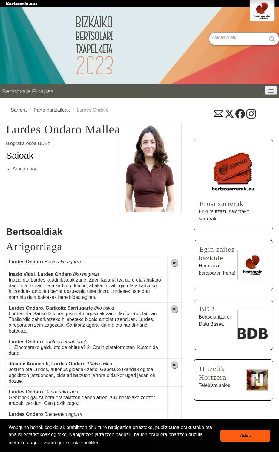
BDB (207, 309)
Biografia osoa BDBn (28, 143)
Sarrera (19, 110)
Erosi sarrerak (221, 203)
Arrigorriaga (25, 168)
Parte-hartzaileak (52, 110)
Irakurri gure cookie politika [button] (69, 442)
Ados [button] (245, 435)
